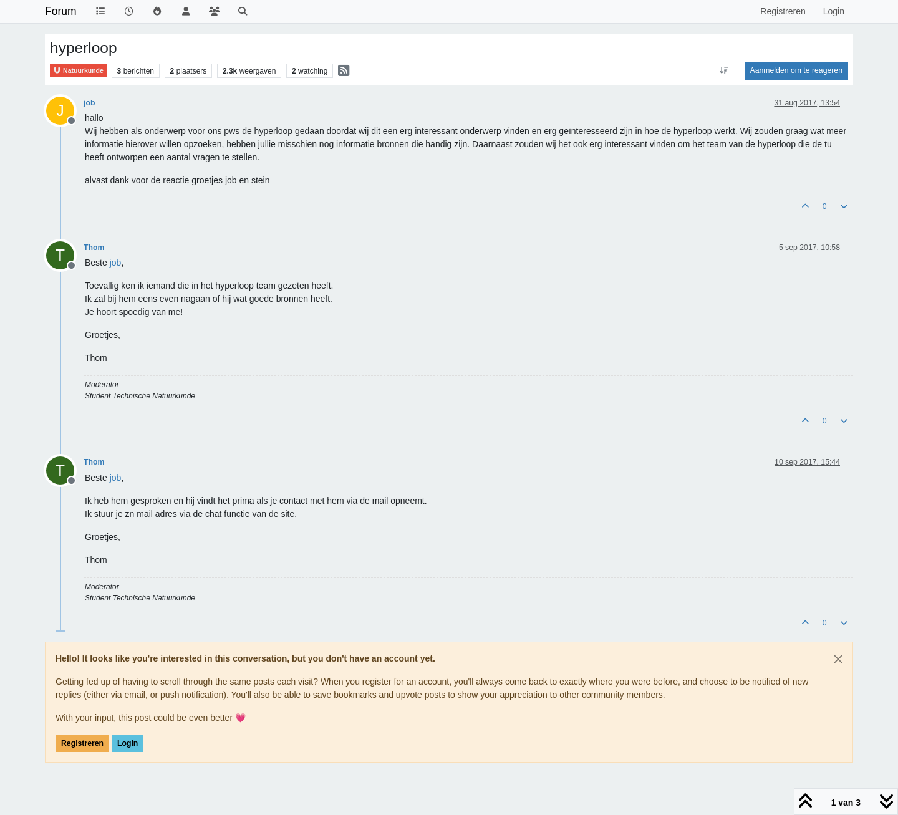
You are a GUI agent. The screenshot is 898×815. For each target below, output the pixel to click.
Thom (94, 247)
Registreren (82, 743)
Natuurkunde (78, 71)
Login (127, 743)
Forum (61, 11)
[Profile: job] (116, 263)
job (89, 103)
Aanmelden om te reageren (796, 70)
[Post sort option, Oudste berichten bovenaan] (723, 70)
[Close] (838, 659)
